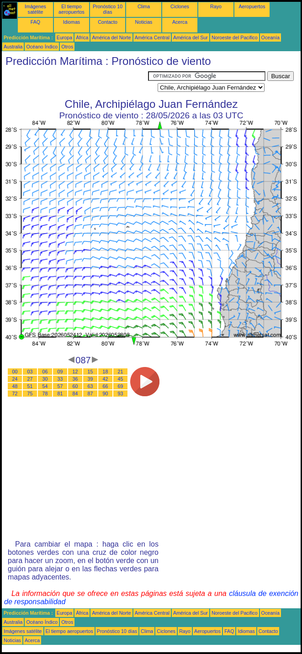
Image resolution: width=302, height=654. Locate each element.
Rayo (216, 6)
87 (90, 393)
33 (60, 379)
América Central (152, 37)
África (82, 37)
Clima (144, 6)
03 (30, 371)
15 (90, 371)
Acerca (179, 22)
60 (75, 386)
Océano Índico (42, 46)
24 (15, 379)
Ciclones (179, 6)
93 (120, 393)
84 (75, 393)
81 (60, 393)
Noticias (144, 22)
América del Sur (190, 37)
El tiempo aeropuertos (71, 9)
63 (90, 386)
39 (90, 379)
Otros (67, 46)
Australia (13, 46)
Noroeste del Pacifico (235, 37)
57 (60, 386)
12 (75, 371)
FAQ (35, 22)
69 (120, 386)
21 (120, 371)
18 (105, 371)
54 (45, 386)
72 (15, 393)
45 (120, 379)
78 (45, 393)
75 (30, 393)
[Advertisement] (75, 82)
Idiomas (71, 22)
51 (30, 386)
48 (15, 386)
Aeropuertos (251, 6)
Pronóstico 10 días (107, 9)
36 (75, 379)
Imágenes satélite (35, 9)
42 (105, 379)
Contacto (107, 22)
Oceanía (270, 37)
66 (105, 386)
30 (45, 379)
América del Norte (111, 37)
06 (45, 371)
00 (15, 371)
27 (30, 379)
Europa (64, 37)
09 (60, 371)
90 (105, 393)
